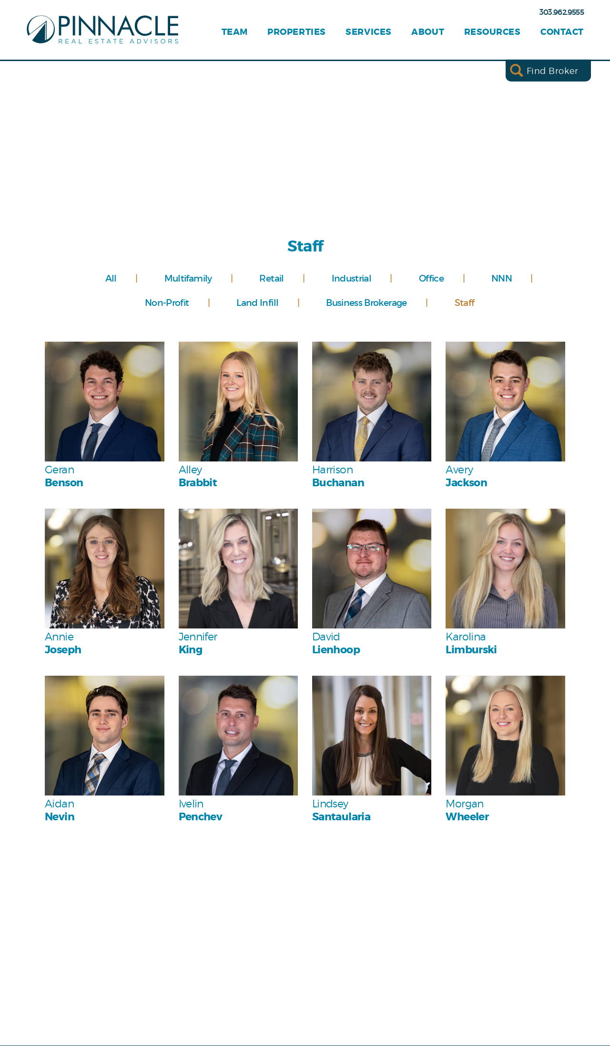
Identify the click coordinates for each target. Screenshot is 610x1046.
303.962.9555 (561, 12)
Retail (271, 278)
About (427, 32)
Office (431, 278)
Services (368, 32)
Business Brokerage (366, 302)
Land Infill (257, 302)
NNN (501, 278)
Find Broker (553, 70)
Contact (562, 32)
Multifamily (188, 278)
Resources (492, 32)
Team (235, 32)
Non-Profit (167, 302)
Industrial (352, 278)
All (111, 278)
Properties (296, 32)
